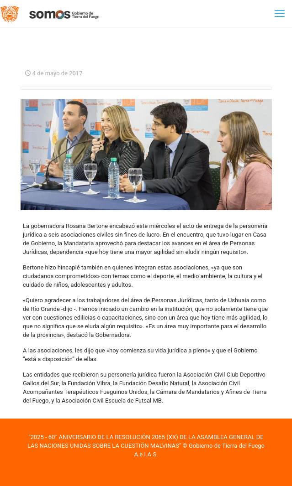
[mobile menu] (279, 13)
